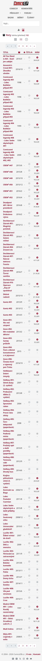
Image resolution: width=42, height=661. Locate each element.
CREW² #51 (8, 191)
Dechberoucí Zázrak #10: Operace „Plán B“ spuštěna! (8, 285)
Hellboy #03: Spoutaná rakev (8, 404)
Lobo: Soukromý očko (7, 517)
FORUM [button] (27, 13)
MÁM (37, 52)
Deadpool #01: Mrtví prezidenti (7, 205)
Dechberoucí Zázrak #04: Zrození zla (8, 247)
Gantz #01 (7, 302)
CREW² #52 (8, 197)
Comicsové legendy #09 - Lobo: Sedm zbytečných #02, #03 (8, 155)
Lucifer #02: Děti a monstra (8, 545)
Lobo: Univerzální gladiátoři (8, 526)
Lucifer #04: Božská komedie (8, 563)
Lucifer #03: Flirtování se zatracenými (8, 554)
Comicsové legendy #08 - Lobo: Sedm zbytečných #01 (8, 140)
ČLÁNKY (30, 17)
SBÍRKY (20, 17)
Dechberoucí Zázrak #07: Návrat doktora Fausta (8, 259)
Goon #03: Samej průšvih (7, 341)
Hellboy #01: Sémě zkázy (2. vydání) (8, 383)
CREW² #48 (8, 172)
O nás (28, 654)
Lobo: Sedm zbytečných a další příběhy (9, 508)
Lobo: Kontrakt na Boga (8, 490)
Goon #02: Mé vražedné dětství (9, 332)
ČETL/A (29, 52)
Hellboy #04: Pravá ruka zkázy (8, 413)
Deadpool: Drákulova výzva (7, 214)
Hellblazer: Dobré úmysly (8, 374)
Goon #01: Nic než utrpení (7, 323)
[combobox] (21, 23)
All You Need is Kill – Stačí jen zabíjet (8, 59)
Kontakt (36, 654)
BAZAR (11, 17)
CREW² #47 (8, 165)
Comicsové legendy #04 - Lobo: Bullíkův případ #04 (8, 126)
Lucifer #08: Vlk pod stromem (8, 591)
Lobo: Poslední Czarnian (7, 499)
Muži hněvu (8, 629)
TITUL (5, 52)
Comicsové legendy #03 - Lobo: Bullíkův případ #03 (8, 111)
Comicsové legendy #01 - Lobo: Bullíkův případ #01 (8, 82)
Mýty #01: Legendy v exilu (7, 637)
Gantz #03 (7, 315)
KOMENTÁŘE (26, 8)
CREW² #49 (8, 178)
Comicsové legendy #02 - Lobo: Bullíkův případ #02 (8, 97)
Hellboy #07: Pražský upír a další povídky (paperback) (8, 448)
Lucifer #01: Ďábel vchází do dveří (8, 535)
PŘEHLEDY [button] (14, 13)
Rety (8, 35)
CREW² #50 (8, 184)
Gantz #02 (7, 308)
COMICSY (14, 8)
